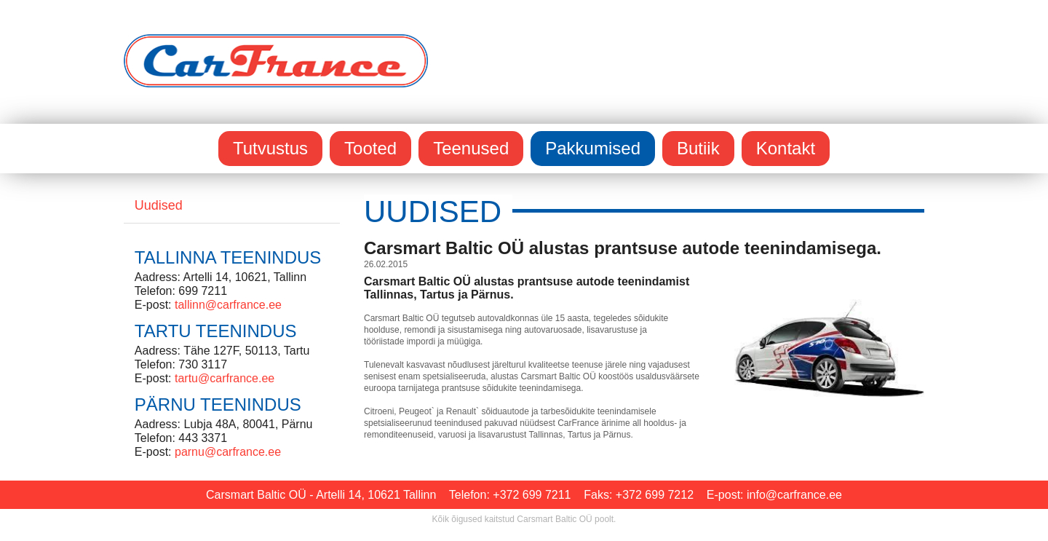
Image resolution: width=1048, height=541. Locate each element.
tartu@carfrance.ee (224, 378)
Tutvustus (270, 148)
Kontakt (785, 148)
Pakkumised (592, 148)
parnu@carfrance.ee (228, 452)
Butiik (698, 148)
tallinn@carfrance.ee (228, 305)
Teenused (471, 148)
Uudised (159, 205)
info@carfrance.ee (794, 495)
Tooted (370, 148)
